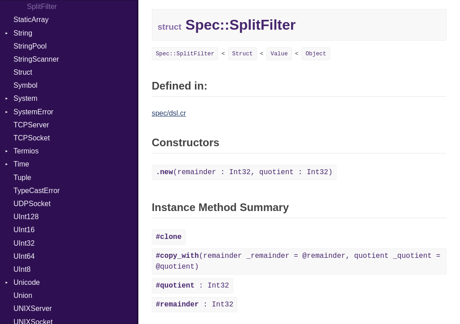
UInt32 (24, 243)
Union (22, 295)
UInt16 (24, 230)
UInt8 (22, 269)
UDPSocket (32, 203)
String (22, 33)
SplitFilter (42, 6)
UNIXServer (32, 308)
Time (21, 164)
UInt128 (26, 216)
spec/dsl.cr (169, 113)
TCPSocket (31, 138)
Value (279, 53)
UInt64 (24, 256)
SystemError (33, 112)
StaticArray (31, 19)
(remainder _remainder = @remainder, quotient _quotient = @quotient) (298, 261)
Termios (26, 151)
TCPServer (31, 125)
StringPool (30, 46)
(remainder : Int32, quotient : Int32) (244, 172)
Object (315, 53)
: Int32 (192, 286)
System (25, 98)
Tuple (22, 177)
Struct (22, 72)
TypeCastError (36, 190)
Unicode (26, 282)
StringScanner (36, 59)
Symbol (25, 85)
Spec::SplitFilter (185, 53)
